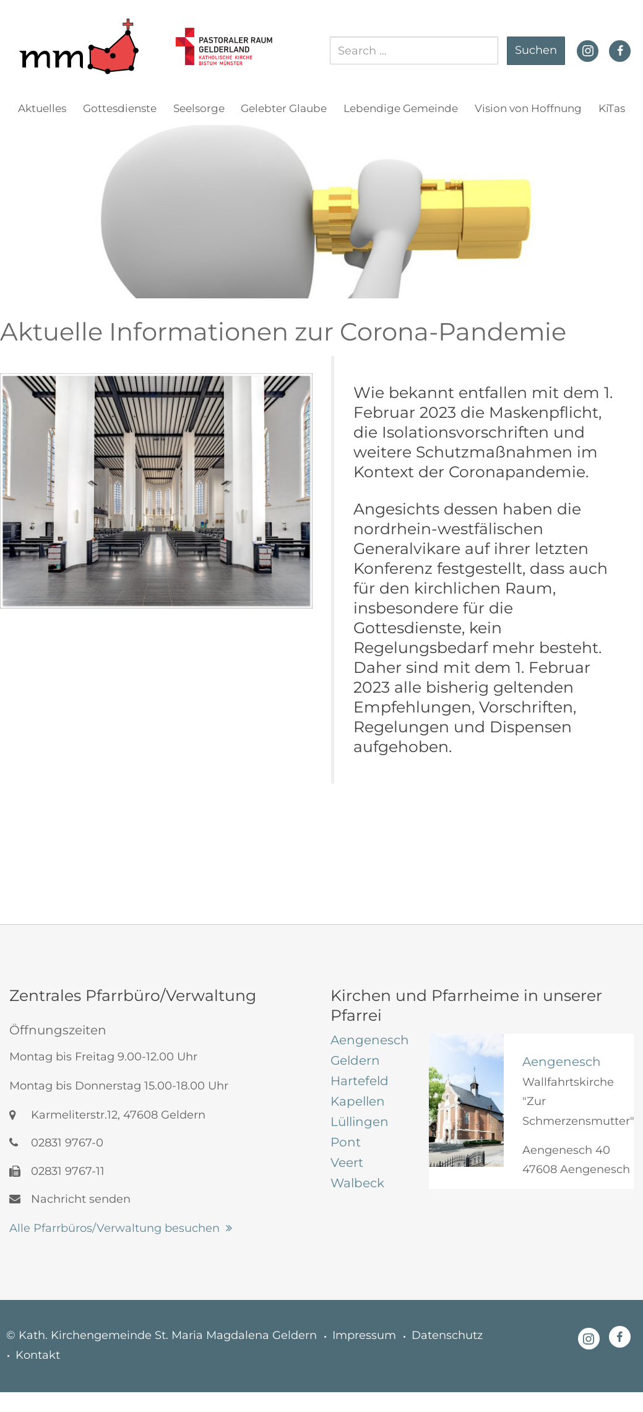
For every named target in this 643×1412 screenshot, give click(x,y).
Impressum (364, 1335)
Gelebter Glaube (284, 108)
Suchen (536, 50)
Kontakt (37, 1355)
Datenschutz (447, 1335)
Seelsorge (199, 108)
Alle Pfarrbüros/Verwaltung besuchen (114, 1228)
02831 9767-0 (56, 1143)
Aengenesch (561, 1061)
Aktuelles (42, 108)
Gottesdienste (120, 108)
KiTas (611, 108)
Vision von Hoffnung (528, 108)
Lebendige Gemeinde (400, 108)
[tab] (370, 1040)
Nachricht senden (70, 1199)
